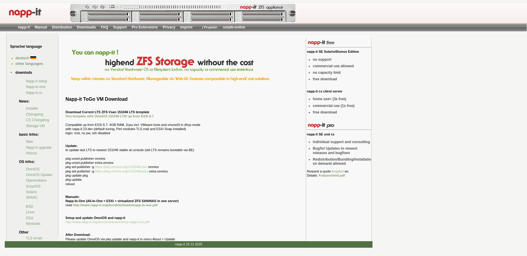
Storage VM (35, 126)
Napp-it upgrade (39, 147)
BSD (29, 206)
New (29, 142)
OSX (30, 218)
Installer (32, 108)
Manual (41, 27)
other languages (29, 64)
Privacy (169, 27)
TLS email (34, 238)
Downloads (86, 27)
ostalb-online (234, 27)
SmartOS (33, 186)
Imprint (186, 27)
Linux (30, 212)
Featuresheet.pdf (332, 175)
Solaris (31, 192)
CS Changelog (37, 120)
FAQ (104, 27)
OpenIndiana (36, 180)
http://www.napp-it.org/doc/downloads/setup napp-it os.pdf (107, 222)
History (31, 153)
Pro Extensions (145, 27)
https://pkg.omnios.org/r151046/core (121, 167)
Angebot (338, 171)
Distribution (62, 27)
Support (120, 27)
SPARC (32, 198)
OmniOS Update (39, 175)
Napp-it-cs (34, 93)
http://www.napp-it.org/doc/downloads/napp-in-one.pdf (115, 205)
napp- (24, 27)
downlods (23, 73)
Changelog (34, 114)
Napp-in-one (36, 87)
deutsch (25, 58)
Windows (33, 224)
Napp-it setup (36, 81)
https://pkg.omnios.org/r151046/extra (122, 171)
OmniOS (32, 169)
